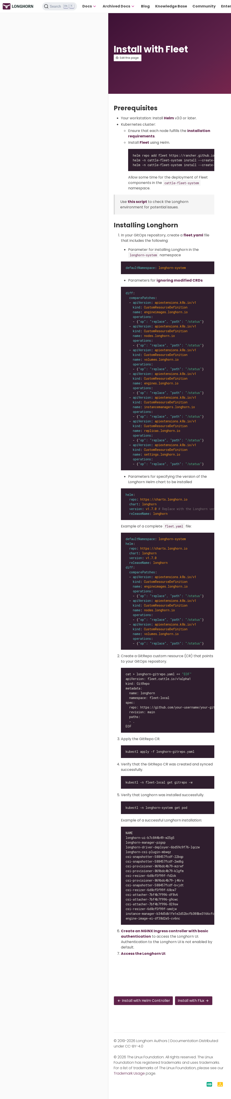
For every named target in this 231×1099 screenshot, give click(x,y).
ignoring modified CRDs (180, 280)
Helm (169, 118)
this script (137, 201)
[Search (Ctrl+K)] (59, 6)
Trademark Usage (129, 1073)
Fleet (144, 142)
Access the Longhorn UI (143, 953)
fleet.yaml (193, 235)
